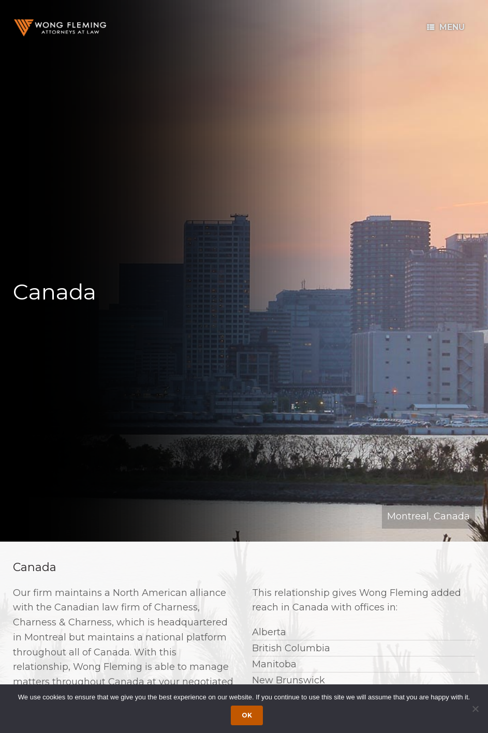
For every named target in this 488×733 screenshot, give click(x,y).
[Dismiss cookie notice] (475, 709)
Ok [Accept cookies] (247, 715)
